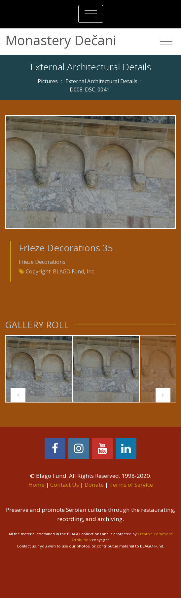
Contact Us (64, 484)
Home (36, 484)
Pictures (48, 81)
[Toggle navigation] (90, 14)
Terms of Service (131, 484)
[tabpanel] (38, 369)
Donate (94, 484)
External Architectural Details (101, 81)
